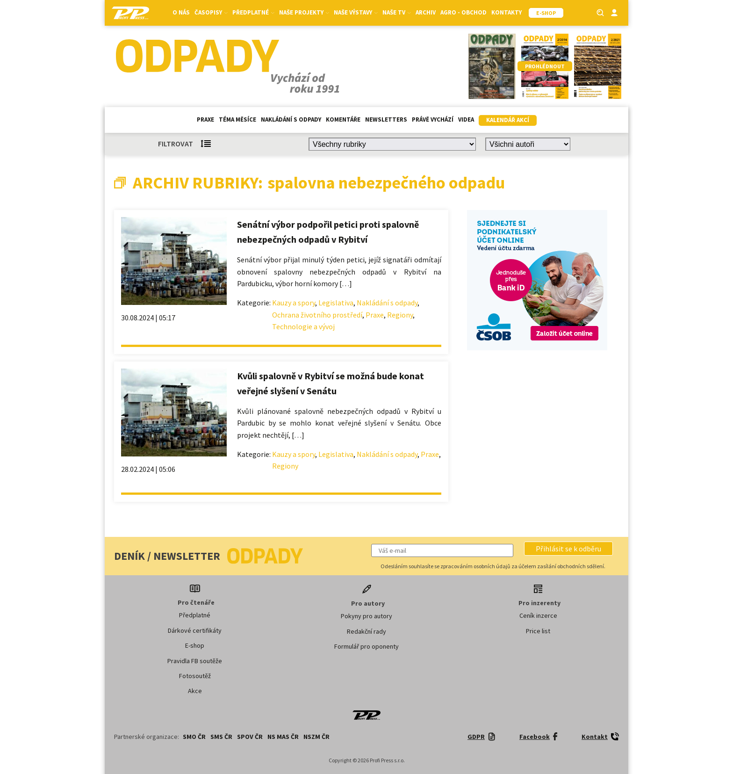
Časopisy (211, 12)
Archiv (426, 12)
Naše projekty (304, 12)
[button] (568, 549)
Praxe (205, 119)
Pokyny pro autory (366, 616)
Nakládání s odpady (291, 119)
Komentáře (343, 119)
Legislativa (335, 302)
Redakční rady (366, 631)
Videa (466, 119)
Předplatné (253, 12)
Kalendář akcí (507, 120)
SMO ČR (194, 736)
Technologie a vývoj (303, 326)
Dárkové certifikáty (195, 630)
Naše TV (396, 12)
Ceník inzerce (538, 615)
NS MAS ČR (283, 736)
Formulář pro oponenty (366, 646)
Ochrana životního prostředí (317, 314)
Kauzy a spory (293, 302)
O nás (181, 12)
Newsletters (386, 119)
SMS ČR (221, 736)
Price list (538, 631)
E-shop (194, 645)
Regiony (400, 314)
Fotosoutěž (195, 676)
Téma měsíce (237, 119)
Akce (195, 691)
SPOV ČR (250, 736)
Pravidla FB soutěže (194, 661)
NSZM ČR (316, 736)
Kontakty (506, 12)
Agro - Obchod (463, 12)
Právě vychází (432, 119)
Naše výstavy (356, 12)
